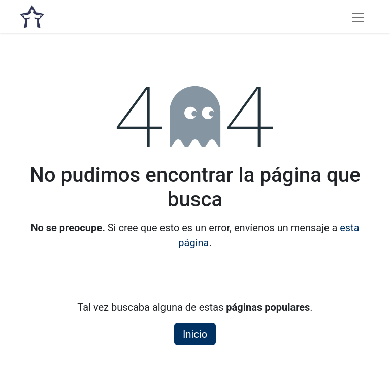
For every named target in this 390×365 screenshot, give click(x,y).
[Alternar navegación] (358, 16)
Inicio (195, 334)
